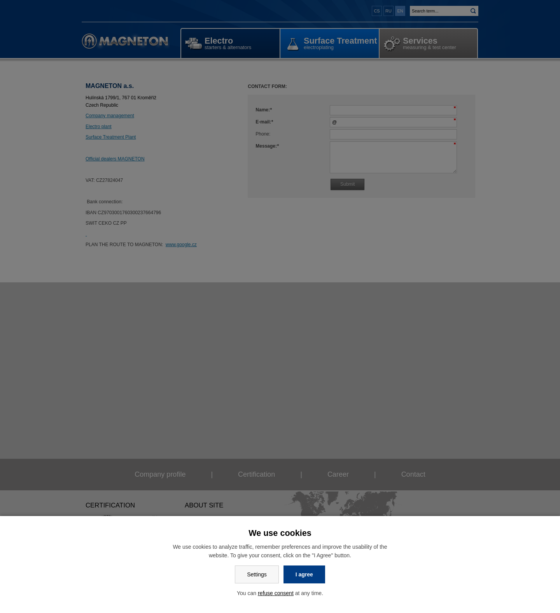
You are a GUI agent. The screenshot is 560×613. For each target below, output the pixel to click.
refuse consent (276, 593)
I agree (304, 574)
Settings (257, 574)
